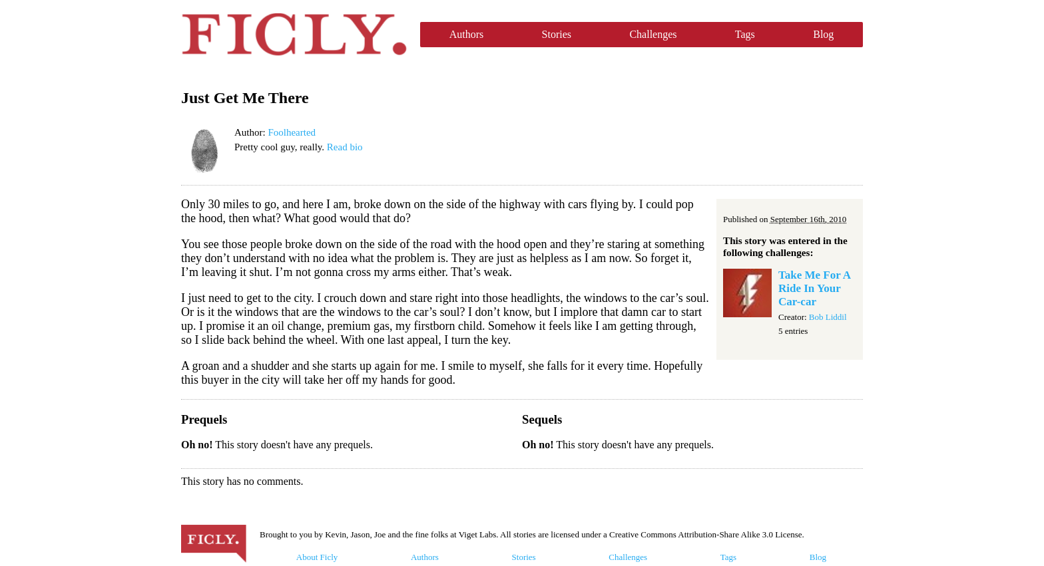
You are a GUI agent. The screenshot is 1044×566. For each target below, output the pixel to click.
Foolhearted (292, 132)
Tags (745, 34)
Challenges (652, 34)
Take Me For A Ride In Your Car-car (814, 288)
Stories (556, 34)
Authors (466, 34)
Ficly (294, 34)
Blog (823, 34)
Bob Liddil (828, 317)
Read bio (345, 147)
